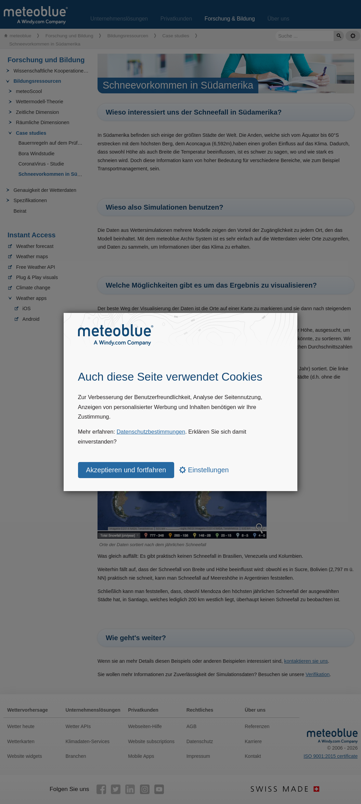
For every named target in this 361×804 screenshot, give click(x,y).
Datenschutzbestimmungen (151, 432)
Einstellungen (204, 470)
